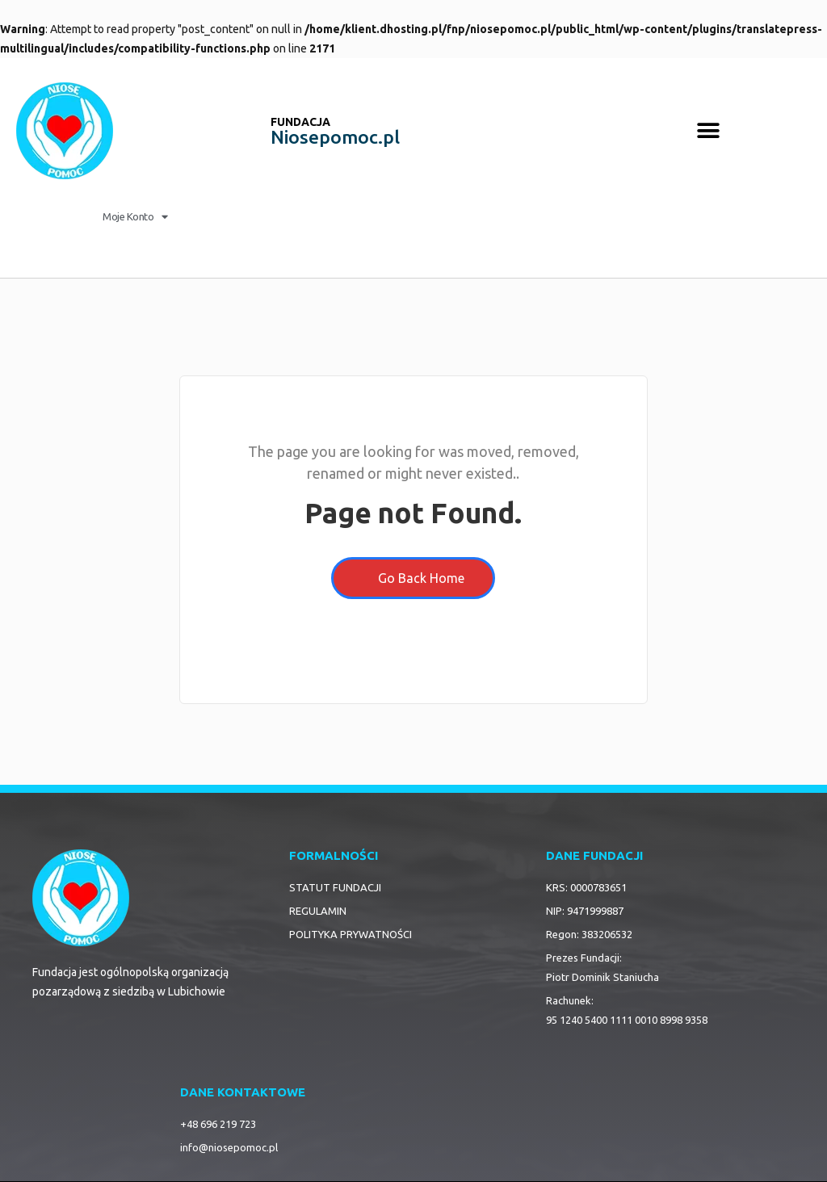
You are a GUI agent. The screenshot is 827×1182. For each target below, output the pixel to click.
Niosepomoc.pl (335, 137)
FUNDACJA (300, 121)
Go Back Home (413, 578)
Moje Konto (135, 216)
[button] (708, 131)
